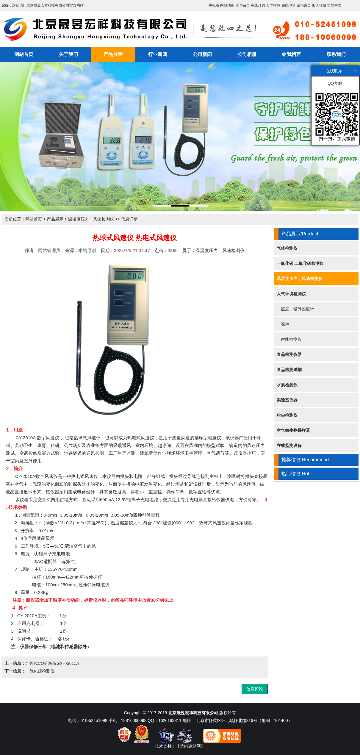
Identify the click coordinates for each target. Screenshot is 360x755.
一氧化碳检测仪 (39, 671)
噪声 (283, 324)
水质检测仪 (287, 384)
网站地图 (227, 5)
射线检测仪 (289, 339)
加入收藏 (319, 5)
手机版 (214, 5)
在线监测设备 (289, 445)
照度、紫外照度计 (295, 309)
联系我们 (336, 54)
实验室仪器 (287, 400)
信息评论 (254, 689)
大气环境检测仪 (291, 293)
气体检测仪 (287, 248)
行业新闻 (157, 54)
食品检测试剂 (289, 369)
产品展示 (113, 54)
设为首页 (304, 5)
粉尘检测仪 (287, 415)
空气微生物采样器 (293, 430)
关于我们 (68, 54)
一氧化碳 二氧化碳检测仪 (300, 263)
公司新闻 (202, 54)
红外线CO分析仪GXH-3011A (52, 663)
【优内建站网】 (190, 746)
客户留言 (243, 5)
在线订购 (258, 5)
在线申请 (288, 5)
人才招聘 (273, 5)
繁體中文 (334, 5)
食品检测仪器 (289, 354)
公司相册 (246, 54)
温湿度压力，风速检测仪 (91, 219)
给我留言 (291, 54)
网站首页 (23, 54)
